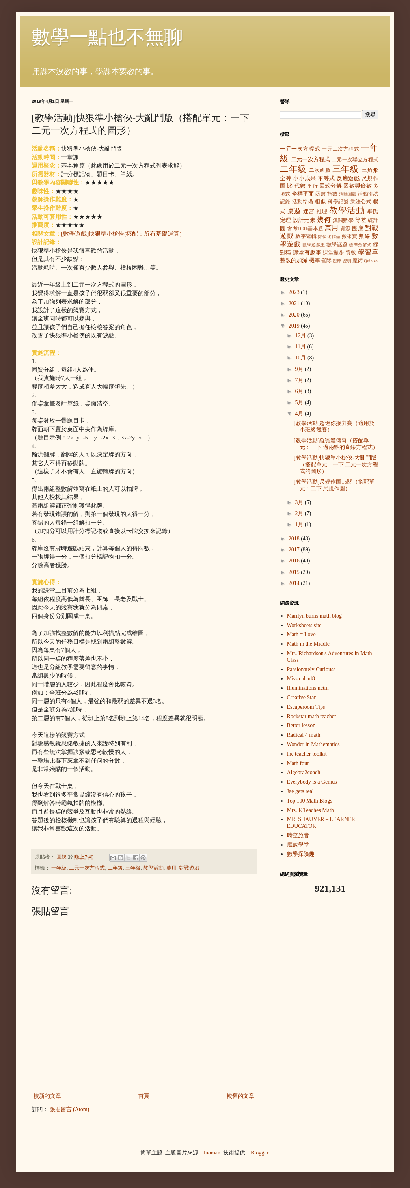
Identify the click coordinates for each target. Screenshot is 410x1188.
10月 (301, 358)
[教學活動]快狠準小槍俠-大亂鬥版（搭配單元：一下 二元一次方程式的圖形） (336, 464)
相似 (320, 202)
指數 (332, 194)
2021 (295, 303)
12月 (301, 336)
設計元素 (304, 220)
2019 (295, 326)
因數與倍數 (357, 186)
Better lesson (301, 725)
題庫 (337, 260)
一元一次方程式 (300, 149)
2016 (295, 561)
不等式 (326, 178)
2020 (295, 315)
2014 (295, 583)
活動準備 (302, 202)
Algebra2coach (304, 772)
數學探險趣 (301, 854)
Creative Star (301, 697)
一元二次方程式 (340, 149)
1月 (300, 524)
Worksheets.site (304, 625)
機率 (314, 260)
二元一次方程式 (87, 868)
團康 (357, 228)
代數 (300, 186)
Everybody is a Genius (312, 782)
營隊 (326, 260)
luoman (212, 1153)
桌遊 (294, 211)
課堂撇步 (333, 252)
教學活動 (153, 868)
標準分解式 (360, 244)
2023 (295, 292)
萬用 (171, 868)
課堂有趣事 (307, 252)
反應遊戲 (348, 178)
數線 (364, 236)
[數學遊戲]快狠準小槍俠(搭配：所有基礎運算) (121, 233)
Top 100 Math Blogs (309, 801)
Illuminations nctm (308, 688)
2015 (295, 572)
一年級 (59, 868)
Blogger (259, 1153)
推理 (322, 211)
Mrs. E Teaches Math (310, 810)
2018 (295, 539)
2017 (295, 550)
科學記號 (338, 202)
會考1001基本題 (305, 228)
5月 (300, 403)
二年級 (115, 868)
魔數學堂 (298, 845)
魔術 (357, 260)
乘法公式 (361, 202)
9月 (300, 369)
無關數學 (343, 220)
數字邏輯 (306, 236)
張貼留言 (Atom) (69, 1109)
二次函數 (320, 170)
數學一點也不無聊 (107, 36)
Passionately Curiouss (311, 669)
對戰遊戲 (189, 868)
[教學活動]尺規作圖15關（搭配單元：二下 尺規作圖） (334, 485)
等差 (361, 220)
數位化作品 (329, 236)
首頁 (143, 1096)
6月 (300, 391)
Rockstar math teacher (311, 716)
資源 (345, 228)
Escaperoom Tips (306, 707)
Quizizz (371, 260)
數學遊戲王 (313, 244)
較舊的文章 (240, 1096)
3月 (300, 502)
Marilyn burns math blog (314, 616)
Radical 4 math (304, 735)
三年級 (133, 868)
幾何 (324, 219)
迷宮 (309, 211)
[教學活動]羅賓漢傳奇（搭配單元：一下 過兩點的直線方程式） (336, 444)
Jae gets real (300, 791)
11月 (301, 347)
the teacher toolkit (307, 754)
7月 (300, 380)
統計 (373, 220)
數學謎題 (337, 245)
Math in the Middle (308, 644)
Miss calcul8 (301, 679)
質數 (351, 252)
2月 (300, 513)
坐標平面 (303, 194)
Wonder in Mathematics (313, 744)
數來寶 (350, 236)
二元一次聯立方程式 (355, 159)
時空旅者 (298, 835)
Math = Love (301, 634)
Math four (298, 763)
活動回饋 (348, 194)
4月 (300, 414)
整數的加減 (294, 260)
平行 (312, 186)
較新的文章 (47, 1096)
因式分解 (330, 186)
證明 (347, 260)
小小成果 (304, 178)
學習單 (368, 252)
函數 (320, 194)
